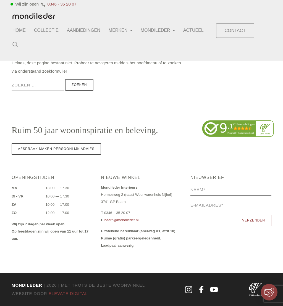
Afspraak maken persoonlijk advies (56, 149)
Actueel (193, 30)
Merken (120, 30)
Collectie (46, 30)
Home (19, 30)
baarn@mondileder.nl (121, 220)
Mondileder (158, 30)
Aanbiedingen (83, 30)
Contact (235, 30)
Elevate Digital (68, 293)
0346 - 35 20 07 (62, 4)
